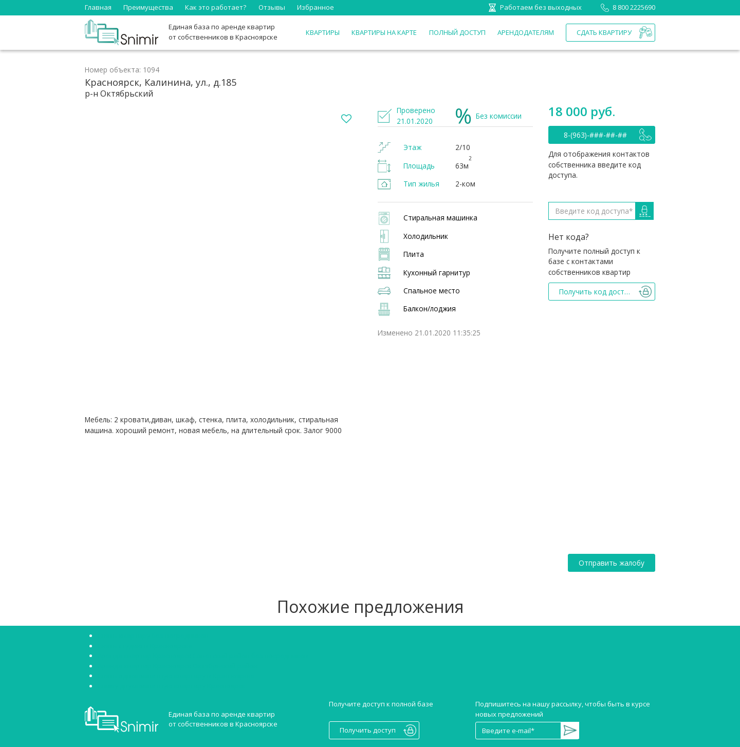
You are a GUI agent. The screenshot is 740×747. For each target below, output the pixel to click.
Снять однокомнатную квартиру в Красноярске (176, 675)
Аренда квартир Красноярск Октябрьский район (178, 665)
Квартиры (323, 32)
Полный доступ (457, 32)
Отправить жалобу (611, 563)
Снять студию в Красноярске (145, 645)
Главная (98, 7)
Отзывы (271, 7)
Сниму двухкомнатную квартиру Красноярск (171, 685)
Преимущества (148, 7)
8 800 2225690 (626, 7)
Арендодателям (525, 32)
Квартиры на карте (384, 32)
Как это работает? (215, 7)
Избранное (315, 7)
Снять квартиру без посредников (153, 635)
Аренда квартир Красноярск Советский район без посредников (203, 655)
